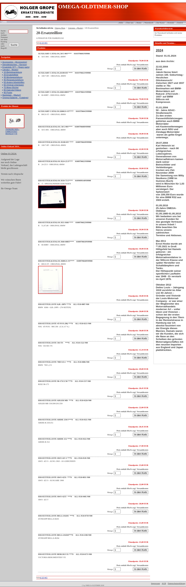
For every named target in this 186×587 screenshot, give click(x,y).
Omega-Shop (60, 28)
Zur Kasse (160, 23)
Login (3, 21)
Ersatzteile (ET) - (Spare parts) (16, 67)
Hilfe (121, 23)
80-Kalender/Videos (12, 90)
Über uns (129, 23)
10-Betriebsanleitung (13, 72)
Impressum (155, 583)
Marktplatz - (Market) (11, 95)
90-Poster (8, 92)
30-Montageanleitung (13, 77)
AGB (164, 583)
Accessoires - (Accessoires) (14, 62)
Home (138, 23)
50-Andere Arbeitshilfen (14, 82)
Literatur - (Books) (10, 70)
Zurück (180, 23)
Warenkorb (148, 23)
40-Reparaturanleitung (13, 80)
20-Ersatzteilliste (11, 75)
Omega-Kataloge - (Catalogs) (15, 98)
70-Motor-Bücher (11, 87)
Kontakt (171, 23)
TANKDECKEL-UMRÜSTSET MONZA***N (12, 131)
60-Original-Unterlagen (14, 85)
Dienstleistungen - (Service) (14, 64)
